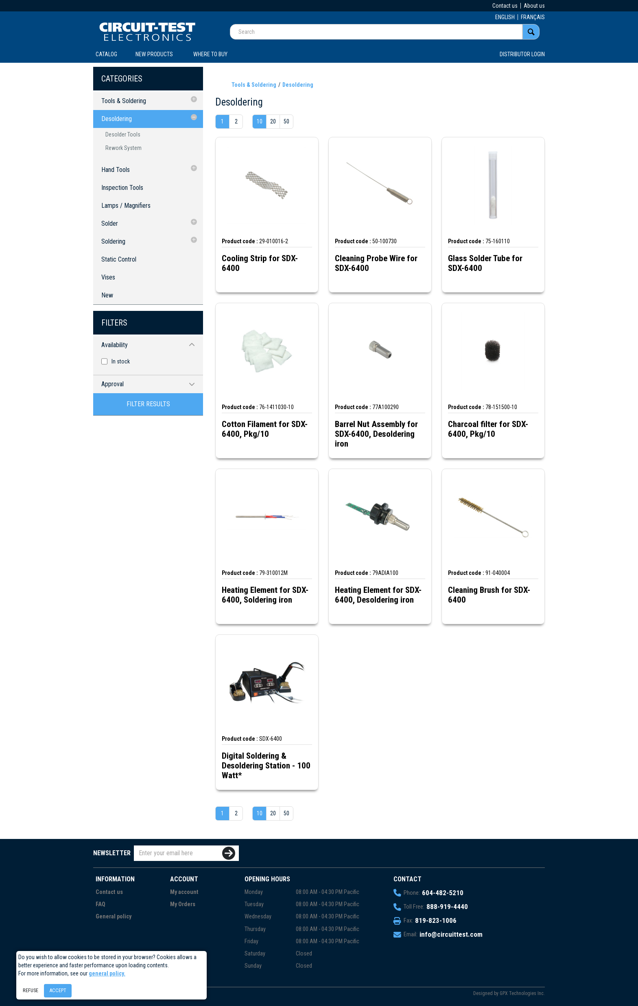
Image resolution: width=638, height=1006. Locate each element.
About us (534, 5)
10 (259, 121)
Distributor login (522, 54)
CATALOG (106, 54)
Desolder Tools (122, 134)
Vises (108, 277)
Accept (57, 990)
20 (273, 121)
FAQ (100, 904)
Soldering (113, 241)
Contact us (505, 5)
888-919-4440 (447, 907)
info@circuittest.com (451, 934)
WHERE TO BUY (210, 54)
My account (184, 892)
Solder (109, 223)
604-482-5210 (442, 893)
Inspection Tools (122, 188)
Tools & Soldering (123, 101)
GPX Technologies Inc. (522, 993)
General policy (113, 916)
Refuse (30, 990)
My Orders (182, 904)
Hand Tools (115, 170)
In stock (120, 361)
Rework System (123, 148)
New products (154, 54)
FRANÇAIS (533, 17)
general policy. (107, 973)
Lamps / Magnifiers (126, 205)
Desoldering (116, 119)
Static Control (118, 259)
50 (286, 121)
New (107, 295)
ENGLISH (505, 17)
